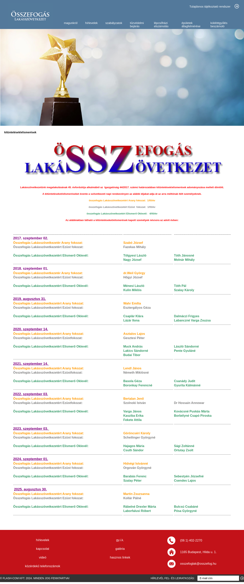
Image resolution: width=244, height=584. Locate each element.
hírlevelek (91, 23)
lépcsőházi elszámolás (161, 24)
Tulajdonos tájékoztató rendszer (209, 6)
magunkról (70, 23)
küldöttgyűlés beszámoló (219, 24)
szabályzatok (113, 23)
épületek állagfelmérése (191, 24)
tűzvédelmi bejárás (137, 24)
